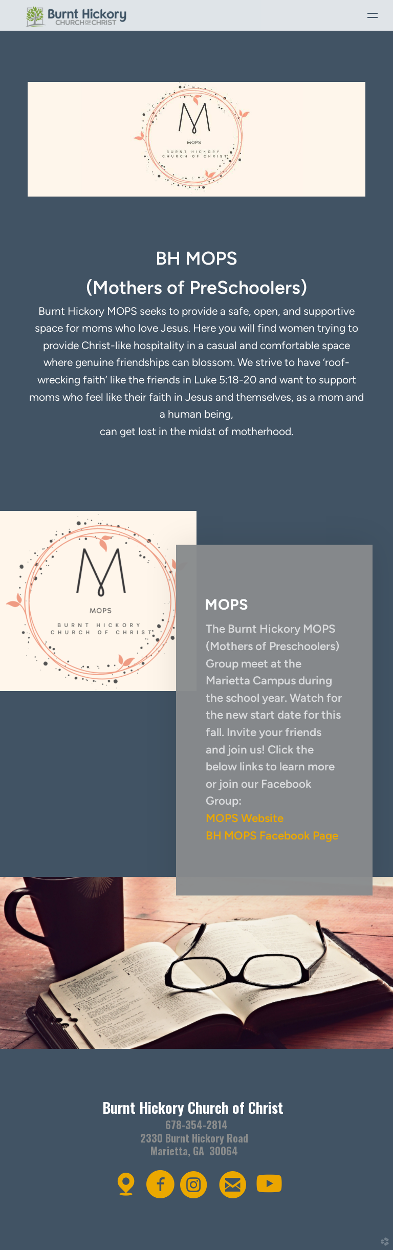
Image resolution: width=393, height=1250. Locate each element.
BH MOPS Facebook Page (272, 836)
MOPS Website (244, 818)
